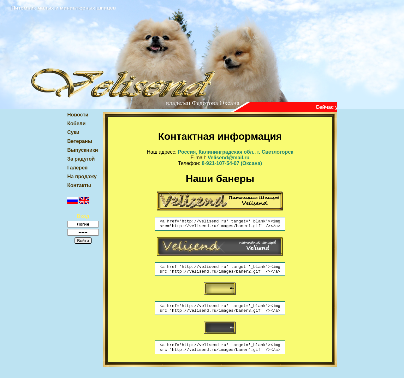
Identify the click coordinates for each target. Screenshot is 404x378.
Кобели (76, 123)
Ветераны (79, 141)
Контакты (79, 185)
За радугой (81, 159)
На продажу (82, 176)
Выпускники (82, 150)
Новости (77, 114)
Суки (73, 132)
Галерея (77, 167)
